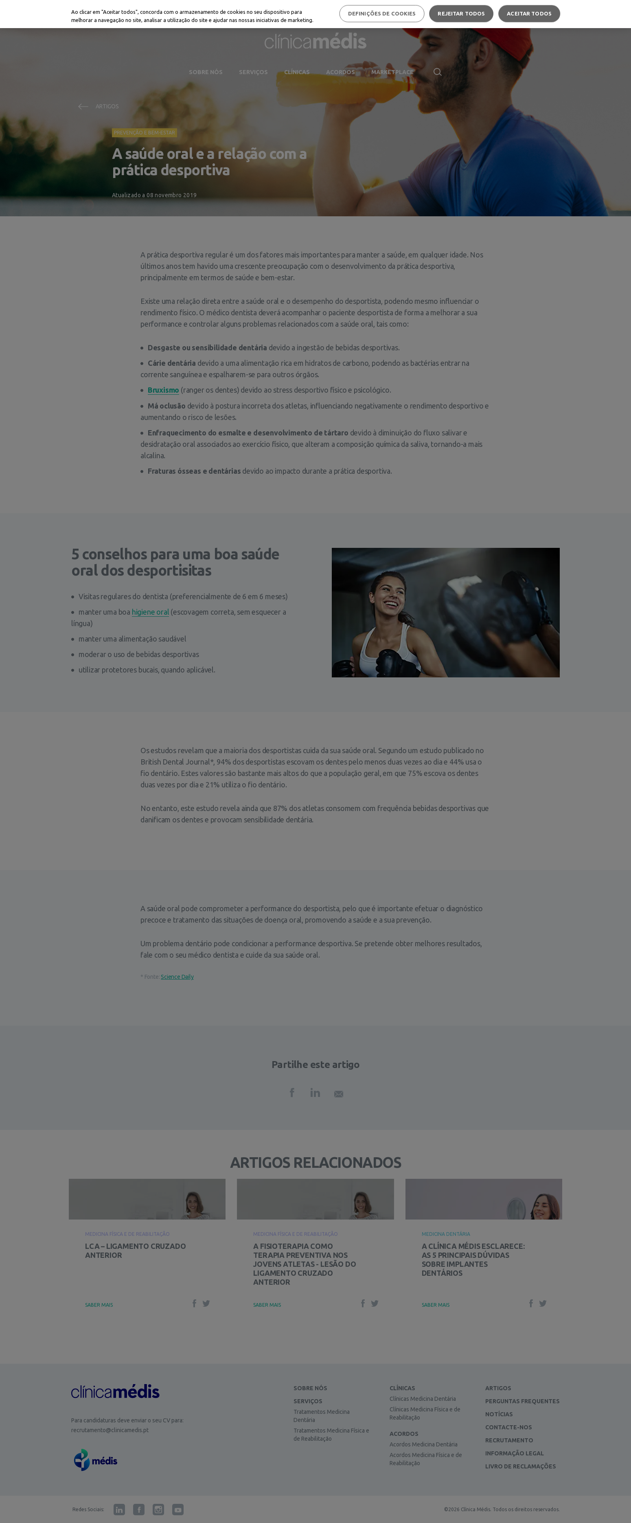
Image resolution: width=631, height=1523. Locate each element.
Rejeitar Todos (461, 13)
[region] (315, 14)
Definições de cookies (382, 13)
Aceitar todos (529, 13)
